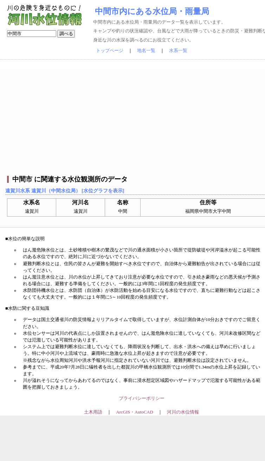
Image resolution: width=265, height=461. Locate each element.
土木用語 (93, 412)
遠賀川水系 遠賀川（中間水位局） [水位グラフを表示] (64, 190)
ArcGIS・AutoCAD (134, 412)
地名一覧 (146, 50)
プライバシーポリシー (141, 398)
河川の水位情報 (183, 412)
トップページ (109, 50)
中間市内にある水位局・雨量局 (152, 11)
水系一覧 (178, 50)
